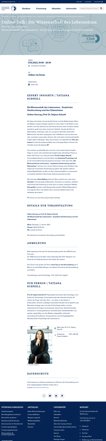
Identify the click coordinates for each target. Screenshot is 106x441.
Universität (71, 8)
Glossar (87, 1)
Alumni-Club (40, 16)
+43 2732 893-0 (85, 421)
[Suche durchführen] (101, 8)
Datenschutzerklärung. (41, 387)
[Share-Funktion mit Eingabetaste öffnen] (44, 396)
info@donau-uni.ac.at (87, 418)
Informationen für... (11, 2)
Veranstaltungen (50, 16)
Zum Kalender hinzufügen (37, 66)
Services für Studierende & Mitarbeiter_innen (22, 16)
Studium (26, 8)
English (79, 1)
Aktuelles (56, 8)
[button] (66, 335)
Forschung (41, 8)
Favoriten (98, 1)
